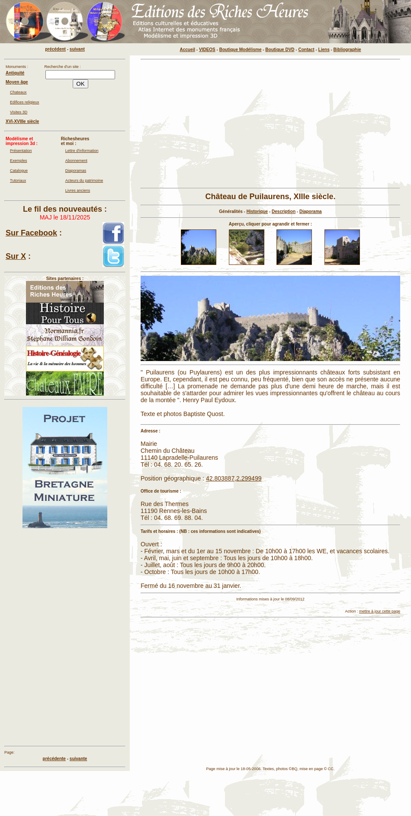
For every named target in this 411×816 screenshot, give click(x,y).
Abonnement (76, 160)
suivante (78, 758)
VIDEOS (207, 49)
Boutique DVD (279, 49)
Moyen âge (17, 82)
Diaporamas (76, 170)
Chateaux (18, 92)
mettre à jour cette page (379, 611)
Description (283, 211)
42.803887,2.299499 (233, 478)
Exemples (18, 160)
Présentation (21, 150)
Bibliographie (347, 49)
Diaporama (310, 211)
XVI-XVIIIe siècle (22, 121)
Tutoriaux (18, 180)
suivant (77, 49)
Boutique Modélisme (240, 49)
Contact (306, 49)
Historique (257, 211)
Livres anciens (77, 190)
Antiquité (15, 73)
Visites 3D (18, 112)
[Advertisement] (218, 123)
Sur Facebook (31, 233)
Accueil (188, 49)
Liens (324, 49)
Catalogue (19, 170)
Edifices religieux (24, 102)
